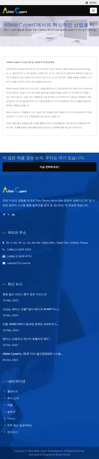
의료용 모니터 (84, 123)
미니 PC (9, 127)
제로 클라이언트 (35, 127)
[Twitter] (8, 215)
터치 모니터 (71, 123)
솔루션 (11, 411)
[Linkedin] (13, 215)
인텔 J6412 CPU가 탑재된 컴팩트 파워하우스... (31, 324)
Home (49, 37)
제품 (10, 404)
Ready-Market (63, 454)
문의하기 (58, 127)
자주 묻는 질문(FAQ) (19, 425)
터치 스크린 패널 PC (56, 123)
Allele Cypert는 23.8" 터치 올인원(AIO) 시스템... (33, 354)
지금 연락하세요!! (49, 166)
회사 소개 (13, 398)
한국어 (92, 2)
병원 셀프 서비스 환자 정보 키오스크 (25, 294)
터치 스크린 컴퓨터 (37, 123)
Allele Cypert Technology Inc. (49, 450)
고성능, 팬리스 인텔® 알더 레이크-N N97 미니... (31, 309)
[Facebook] (4, 215)
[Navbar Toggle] (93, 10)
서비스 (11, 418)
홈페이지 (12, 391)
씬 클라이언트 (20, 127)
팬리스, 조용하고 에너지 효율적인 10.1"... (27, 339)
